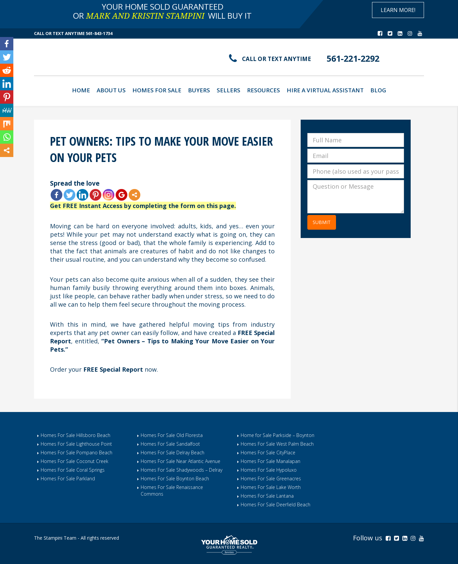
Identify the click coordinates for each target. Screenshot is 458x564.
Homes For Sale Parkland (68, 478)
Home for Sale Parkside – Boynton (277, 435)
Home (81, 90)
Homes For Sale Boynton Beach (175, 478)
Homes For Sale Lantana (267, 496)
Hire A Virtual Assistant (325, 90)
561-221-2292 (356, 58)
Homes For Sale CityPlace (268, 452)
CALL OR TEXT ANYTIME (279, 58)
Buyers (199, 90)
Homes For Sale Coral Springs (73, 470)
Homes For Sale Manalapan (270, 461)
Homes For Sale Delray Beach (172, 452)
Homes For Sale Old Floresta (172, 435)
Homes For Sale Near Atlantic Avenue (180, 461)
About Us (111, 90)
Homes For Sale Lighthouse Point (76, 444)
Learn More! (398, 10)
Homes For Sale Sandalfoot (170, 444)
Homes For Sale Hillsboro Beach (75, 435)
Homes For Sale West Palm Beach (277, 444)
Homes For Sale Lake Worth (271, 487)
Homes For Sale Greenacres (271, 478)
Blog (378, 90)
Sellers (228, 90)
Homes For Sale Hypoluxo (269, 470)
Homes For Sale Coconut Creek (74, 461)
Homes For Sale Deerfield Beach (275, 504)
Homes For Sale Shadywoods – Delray (181, 470)
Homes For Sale (156, 90)
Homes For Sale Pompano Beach (76, 452)
